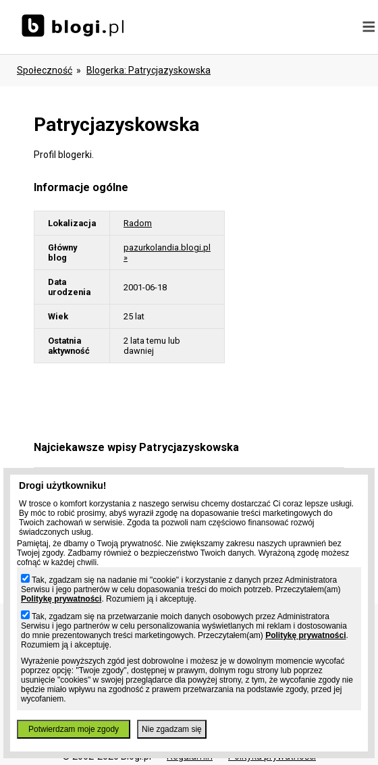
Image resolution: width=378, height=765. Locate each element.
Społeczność (44, 70)
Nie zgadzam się (172, 729)
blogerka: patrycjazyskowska (148, 70)
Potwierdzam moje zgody (73, 729)
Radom (138, 223)
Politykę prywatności (61, 599)
